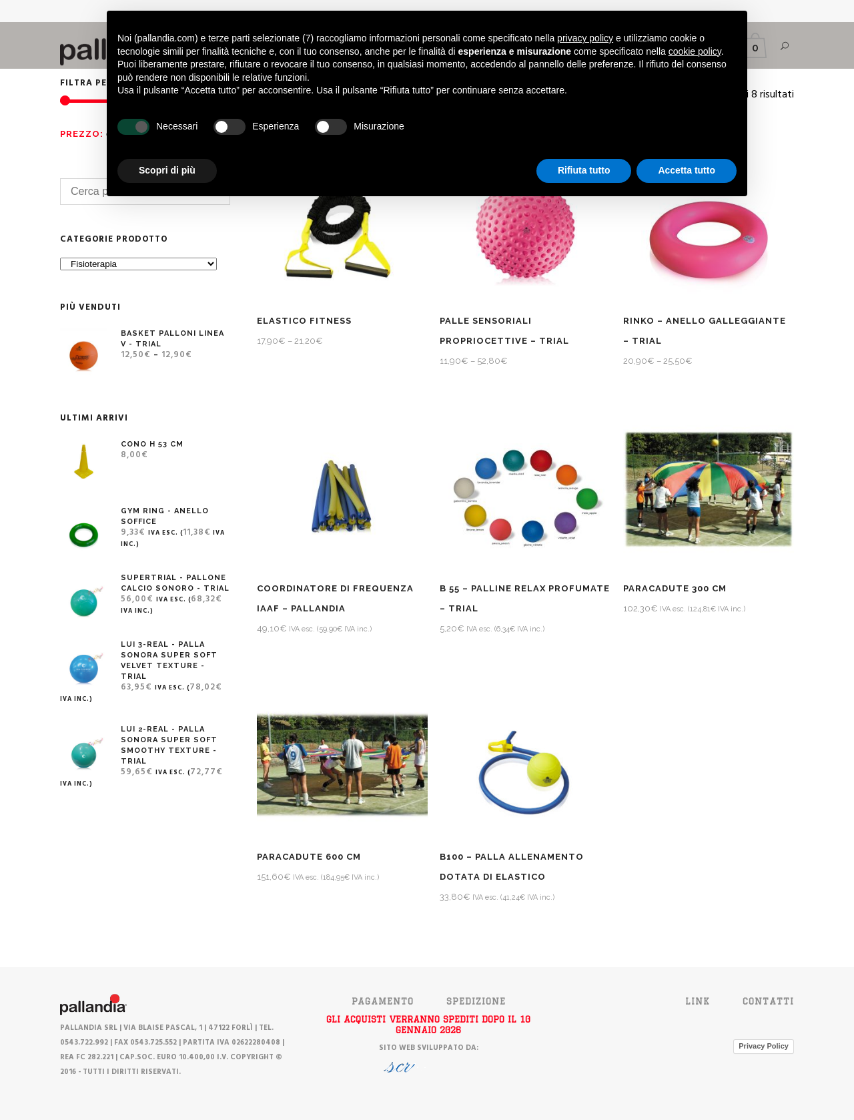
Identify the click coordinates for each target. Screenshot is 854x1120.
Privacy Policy (764, 1046)
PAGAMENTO (383, 1001)
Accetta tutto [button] (686, 170)
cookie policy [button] (695, 51)
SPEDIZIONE (476, 1001)
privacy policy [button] (585, 38)
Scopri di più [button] (167, 170)
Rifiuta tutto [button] (584, 170)
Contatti (768, 1001)
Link (697, 1001)
